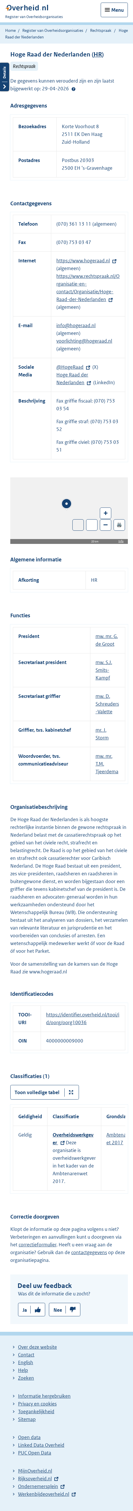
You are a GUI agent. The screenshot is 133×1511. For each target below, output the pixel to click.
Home (10, 30)
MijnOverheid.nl (35, 1471)
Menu (117, 10)
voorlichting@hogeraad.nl (84, 341)
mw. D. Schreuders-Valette (107, 704)
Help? (73, 88)
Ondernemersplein (38, 1486)
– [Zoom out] (105, 524)
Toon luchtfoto (78, 525)
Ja (25, 1310)
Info (121, 541)
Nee (57, 1310)
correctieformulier (37, 1244)
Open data (29, 1437)
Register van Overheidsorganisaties (52, 30)
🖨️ (119, 524)
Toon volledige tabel (37, 1092)
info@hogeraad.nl (76, 325)
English (25, 1362)
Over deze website (37, 1347)
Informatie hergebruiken (44, 1396)
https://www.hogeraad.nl (83, 260)
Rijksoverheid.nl (35, 1478)
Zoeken (26, 1378)
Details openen (4, 77)
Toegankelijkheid (36, 1411)
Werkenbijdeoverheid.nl (43, 1494)
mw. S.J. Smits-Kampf (104, 670)
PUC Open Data (34, 1453)
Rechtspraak (100, 30)
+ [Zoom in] (105, 512)
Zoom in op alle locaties (92, 525)
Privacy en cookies (37, 1404)
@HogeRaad (70, 367)
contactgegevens (89, 1252)
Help (23, 1370)
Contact (26, 1355)
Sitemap (27, 1419)
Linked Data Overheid (41, 1445)
